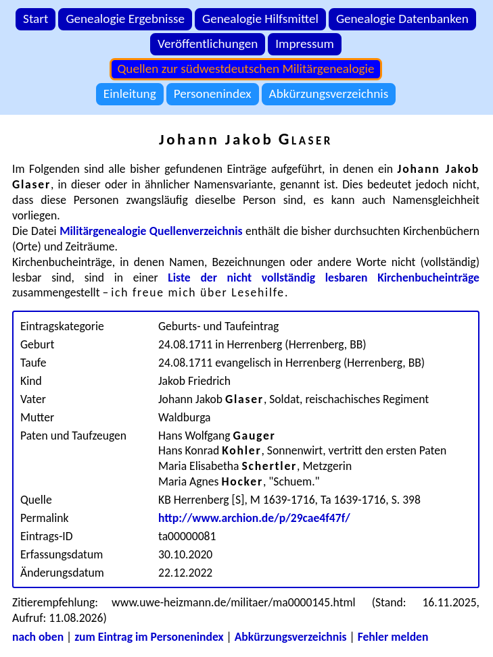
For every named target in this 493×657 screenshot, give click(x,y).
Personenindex (213, 93)
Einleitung (129, 93)
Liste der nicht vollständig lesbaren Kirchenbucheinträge (323, 277)
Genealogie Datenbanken (402, 18)
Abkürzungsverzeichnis (329, 93)
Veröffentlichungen (208, 43)
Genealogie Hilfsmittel (260, 18)
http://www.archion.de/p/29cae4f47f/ (254, 517)
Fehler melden (393, 636)
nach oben (38, 636)
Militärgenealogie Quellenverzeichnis (151, 231)
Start (35, 18)
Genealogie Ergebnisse (125, 18)
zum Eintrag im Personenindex (148, 636)
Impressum (304, 43)
